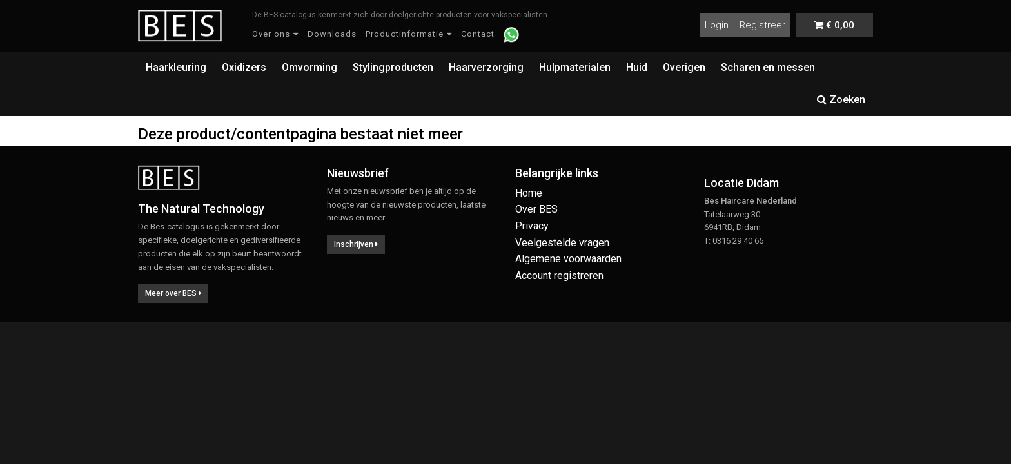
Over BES (536, 209)
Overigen (684, 67)
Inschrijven (356, 244)
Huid (636, 67)
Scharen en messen (768, 67)
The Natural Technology (201, 208)
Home (528, 193)
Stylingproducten (393, 67)
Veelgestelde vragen (562, 243)
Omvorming (309, 67)
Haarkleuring (176, 67)
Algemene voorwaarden (568, 259)
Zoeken (841, 99)
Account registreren (559, 275)
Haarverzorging (486, 67)
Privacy (532, 226)
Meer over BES (173, 293)
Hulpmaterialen (575, 67)
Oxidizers (244, 67)
